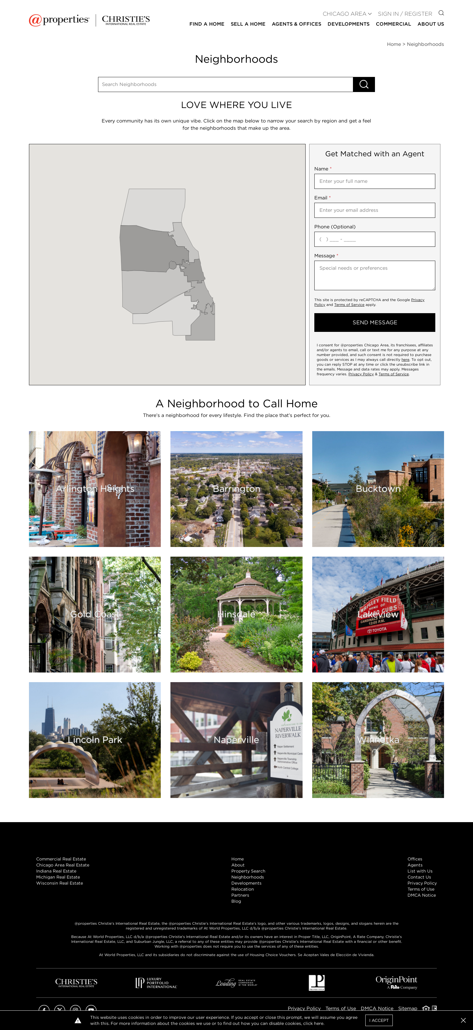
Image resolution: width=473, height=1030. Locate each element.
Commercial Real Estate (61, 859)
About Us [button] (430, 24)
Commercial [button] (393, 24)
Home (237, 859)
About (238, 865)
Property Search (248, 871)
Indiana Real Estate (56, 871)
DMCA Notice (422, 895)
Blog (236, 901)
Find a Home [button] (206, 24)
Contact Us (419, 877)
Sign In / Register (405, 14)
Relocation (242, 889)
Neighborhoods (247, 877)
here (405, 359)
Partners (240, 895)
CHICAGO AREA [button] (345, 14)
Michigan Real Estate (58, 877)
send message (375, 322)
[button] (463, 1020)
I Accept (379, 1020)
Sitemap (407, 1008)
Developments (349, 24)
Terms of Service (349, 304)
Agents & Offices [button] (296, 24)
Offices (415, 859)
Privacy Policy (361, 374)
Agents (415, 865)
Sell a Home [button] (248, 24)
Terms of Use (421, 889)
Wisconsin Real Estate (59, 883)
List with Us (420, 871)
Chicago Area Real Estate (62, 865)
